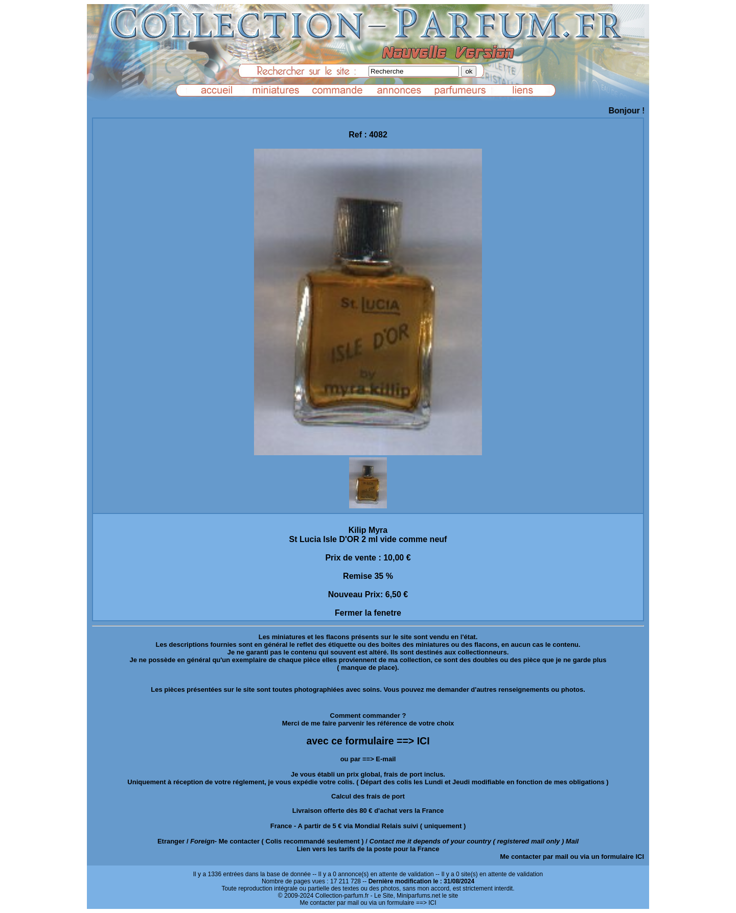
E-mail (386, 759)
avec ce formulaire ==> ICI (367, 740)
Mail (572, 841)
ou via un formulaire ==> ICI (398, 902)
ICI (639, 856)
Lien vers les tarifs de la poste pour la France (368, 849)
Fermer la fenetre (368, 612)
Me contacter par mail (534, 856)
